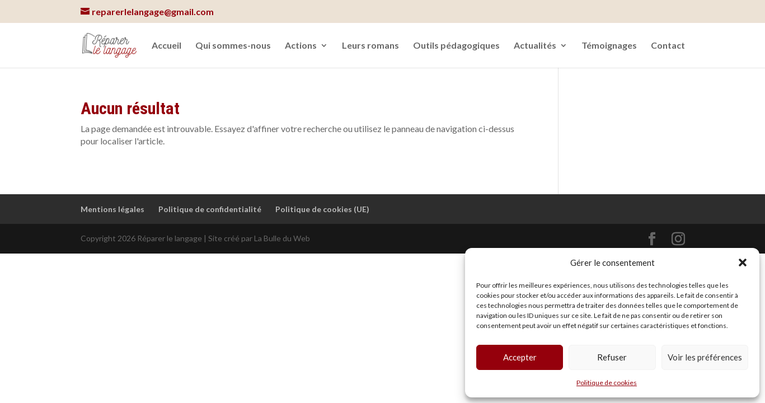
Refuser (612, 357)
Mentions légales (112, 209)
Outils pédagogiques (456, 45)
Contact (668, 45)
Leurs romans (370, 45)
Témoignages (609, 45)
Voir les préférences (705, 357)
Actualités (535, 45)
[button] (742, 262)
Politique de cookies (606, 382)
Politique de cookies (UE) (322, 209)
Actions (301, 45)
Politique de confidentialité (209, 209)
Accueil (166, 45)
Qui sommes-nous (233, 45)
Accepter (520, 357)
